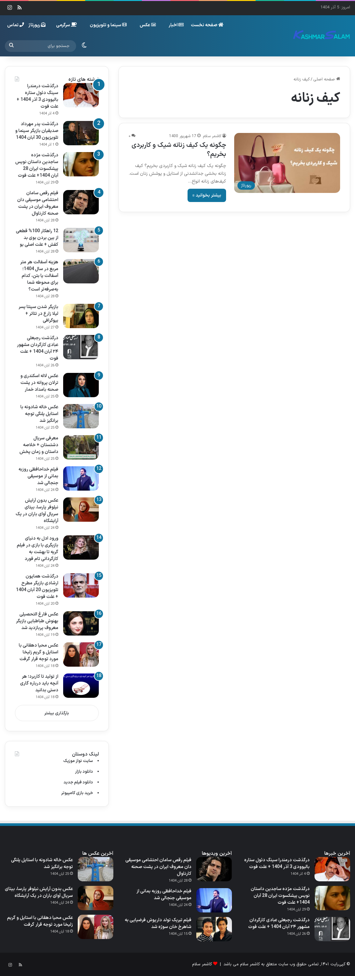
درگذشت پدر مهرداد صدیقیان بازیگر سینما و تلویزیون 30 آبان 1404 (36, 131)
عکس (148, 25)
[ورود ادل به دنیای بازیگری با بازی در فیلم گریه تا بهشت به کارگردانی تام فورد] (81, 547)
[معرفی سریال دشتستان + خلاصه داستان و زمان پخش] (81, 447)
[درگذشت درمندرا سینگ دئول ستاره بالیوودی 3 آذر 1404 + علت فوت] (81, 95)
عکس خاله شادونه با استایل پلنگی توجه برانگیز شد (39, 414)
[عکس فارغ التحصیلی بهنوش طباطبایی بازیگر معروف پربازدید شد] (81, 623)
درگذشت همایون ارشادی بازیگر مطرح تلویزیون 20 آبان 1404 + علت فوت (37, 586)
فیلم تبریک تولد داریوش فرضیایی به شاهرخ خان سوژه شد (158, 923)
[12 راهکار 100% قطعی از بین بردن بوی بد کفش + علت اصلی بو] (81, 240)
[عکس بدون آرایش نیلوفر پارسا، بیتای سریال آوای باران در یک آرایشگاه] (81, 509)
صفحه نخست (207, 25)
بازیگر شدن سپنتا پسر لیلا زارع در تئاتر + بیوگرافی (38, 314)
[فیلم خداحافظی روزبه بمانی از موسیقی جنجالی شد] (81, 478)
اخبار (176, 25)
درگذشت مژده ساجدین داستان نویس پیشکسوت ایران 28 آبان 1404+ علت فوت (36, 165)
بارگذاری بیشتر (56, 713)
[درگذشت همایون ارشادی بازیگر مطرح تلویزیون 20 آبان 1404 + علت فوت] (81, 585)
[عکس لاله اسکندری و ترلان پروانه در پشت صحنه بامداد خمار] (81, 385)
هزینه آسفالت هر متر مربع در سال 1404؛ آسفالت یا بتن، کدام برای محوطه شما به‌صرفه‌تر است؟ (39, 276)
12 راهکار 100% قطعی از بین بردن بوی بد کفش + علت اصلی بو (37, 238)
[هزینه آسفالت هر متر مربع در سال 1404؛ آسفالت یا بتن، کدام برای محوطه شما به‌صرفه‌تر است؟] (81, 271)
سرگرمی (66, 25)
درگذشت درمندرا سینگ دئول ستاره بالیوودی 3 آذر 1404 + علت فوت (37, 96)
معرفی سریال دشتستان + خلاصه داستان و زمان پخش (38, 445)
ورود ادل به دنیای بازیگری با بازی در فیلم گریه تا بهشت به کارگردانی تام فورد (37, 548)
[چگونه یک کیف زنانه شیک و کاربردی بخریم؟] (287, 163)
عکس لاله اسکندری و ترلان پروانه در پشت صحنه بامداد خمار (39, 383)
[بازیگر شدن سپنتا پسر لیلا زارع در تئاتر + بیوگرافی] (81, 316)
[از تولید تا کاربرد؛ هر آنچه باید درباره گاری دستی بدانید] (81, 685)
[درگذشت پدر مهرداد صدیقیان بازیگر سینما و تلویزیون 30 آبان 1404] (81, 133)
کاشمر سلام (212, 136)
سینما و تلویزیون (108, 25)
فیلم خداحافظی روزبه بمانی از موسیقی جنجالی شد (38, 476)
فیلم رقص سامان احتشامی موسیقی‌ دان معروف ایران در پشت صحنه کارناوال (37, 203)
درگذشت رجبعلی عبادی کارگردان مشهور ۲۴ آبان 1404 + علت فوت (37, 348)
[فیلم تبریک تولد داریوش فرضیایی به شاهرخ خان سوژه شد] (214, 929)
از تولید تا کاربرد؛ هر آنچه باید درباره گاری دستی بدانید (39, 683)
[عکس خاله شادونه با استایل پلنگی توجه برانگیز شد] (81, 416)
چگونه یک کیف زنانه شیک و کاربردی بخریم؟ (179, 149)
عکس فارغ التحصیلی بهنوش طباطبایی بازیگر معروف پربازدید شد (37, 621)
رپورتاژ (37, 25)
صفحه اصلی (326, 79)
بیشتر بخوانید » (206, 195)
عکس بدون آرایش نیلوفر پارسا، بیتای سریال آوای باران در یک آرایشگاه (37, 510)
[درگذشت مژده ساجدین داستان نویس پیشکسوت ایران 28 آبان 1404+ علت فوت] (81, 164)
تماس (15, 25)
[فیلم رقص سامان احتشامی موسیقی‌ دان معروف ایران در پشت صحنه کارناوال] (81, 202)
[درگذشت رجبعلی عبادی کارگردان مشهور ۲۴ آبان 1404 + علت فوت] (81, 347)
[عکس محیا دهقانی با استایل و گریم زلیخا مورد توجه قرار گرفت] (81, 654)
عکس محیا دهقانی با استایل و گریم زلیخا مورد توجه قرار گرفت (38, 652)
